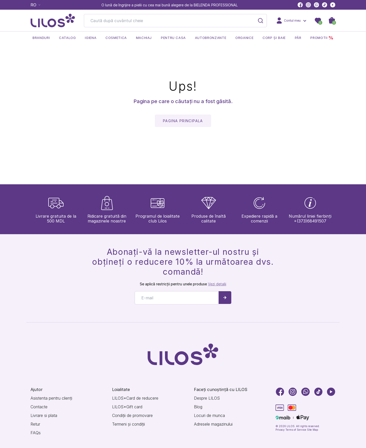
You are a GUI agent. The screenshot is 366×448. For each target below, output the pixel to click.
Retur (35, 424)
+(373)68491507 (310, 217)
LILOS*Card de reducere (135, 398)
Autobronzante (210, 38)
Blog (198, 406)
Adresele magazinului (213, 424)
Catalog (67, 38)
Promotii (321, 37)
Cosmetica (116, 38)
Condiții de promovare (132, 415)
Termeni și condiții (128, 424)
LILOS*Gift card (127, 406)
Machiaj (144, 38)
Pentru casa (173, 38)
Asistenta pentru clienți (51, 398)
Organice (244, 38)
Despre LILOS (207, 398)
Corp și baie (274, 38)
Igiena (90, 38)
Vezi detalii (217, 280)
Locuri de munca (209, 415)
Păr (298, 38)
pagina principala (183, 121)
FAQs (35, 432)
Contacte (39, 406)
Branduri (41, 38)
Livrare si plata (43, 415)
